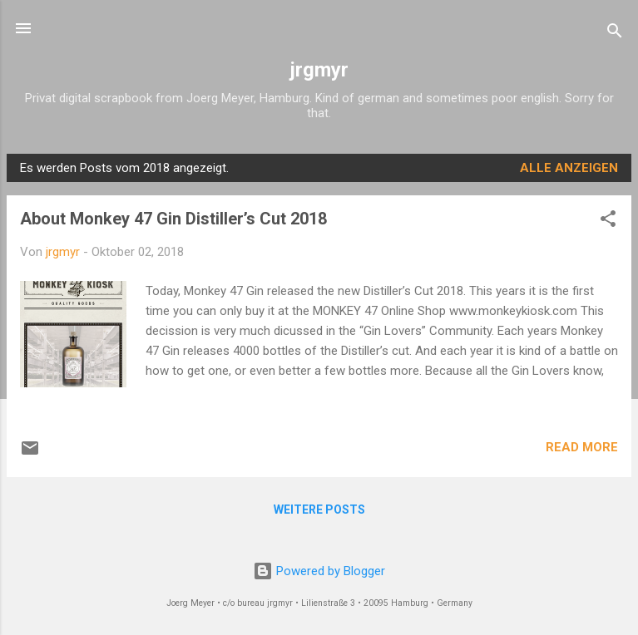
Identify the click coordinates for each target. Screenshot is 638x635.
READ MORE (582, 447)
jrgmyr (319, 69)
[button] (608, 221)
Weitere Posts (319, 509)
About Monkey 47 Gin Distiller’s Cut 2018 (173, 219)
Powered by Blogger (319, 571)
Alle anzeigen (569, 167)
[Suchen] (615, 33)
